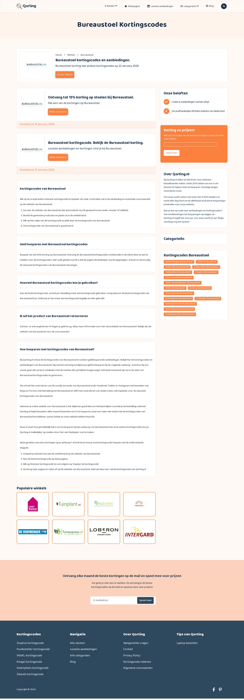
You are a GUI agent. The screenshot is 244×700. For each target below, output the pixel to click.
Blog (211, 6)
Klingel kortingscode (29, 662)
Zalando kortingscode (30, 675)
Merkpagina (134, 6)
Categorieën (191, 6)
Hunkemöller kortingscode (33, 649)
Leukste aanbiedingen (162, 6)
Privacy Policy (131, 656)
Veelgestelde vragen (136, 643)
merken (71, 55)
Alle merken (77, 643)
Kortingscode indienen (137, 662)
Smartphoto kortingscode (33, 669)
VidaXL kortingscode (29, 656)
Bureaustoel (86, 55)
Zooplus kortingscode (30, 643)
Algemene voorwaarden (138, 669)
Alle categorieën (80, 656)
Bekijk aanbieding (58, 112)
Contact (128, 649)
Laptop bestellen (187, 643)
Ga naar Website (65, 74)
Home (58, 55)
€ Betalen (111, 6)
